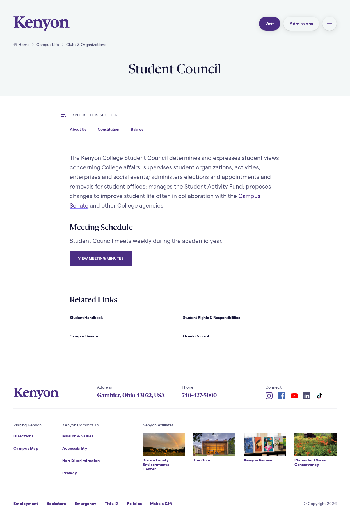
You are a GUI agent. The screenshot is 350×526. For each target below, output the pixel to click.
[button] (329, 24)
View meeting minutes (100, 258)
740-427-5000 (199, 395)
